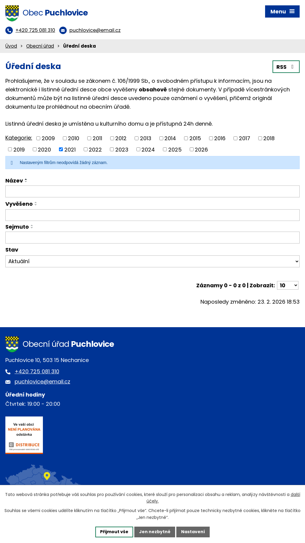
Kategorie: (18, 137)
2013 (145, 138)
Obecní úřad (40, 46)
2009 (48, 138)
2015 (195, 138)
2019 (19, 149)
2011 (97, 138)
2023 (121, 149)
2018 (269, 138)
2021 (70, 149)
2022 (95, 149)
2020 (44, 149)
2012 (121, 138)
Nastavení (193, 532)
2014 (170, 138)
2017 (244, 138)
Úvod (11, 46)
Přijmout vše (114, 532)
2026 (201, 149)
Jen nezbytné (154, 532)
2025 (175, 149)
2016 (219, 138)
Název (14, 180)
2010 (73, 138)
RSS (286, 67)
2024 (148, 149)
